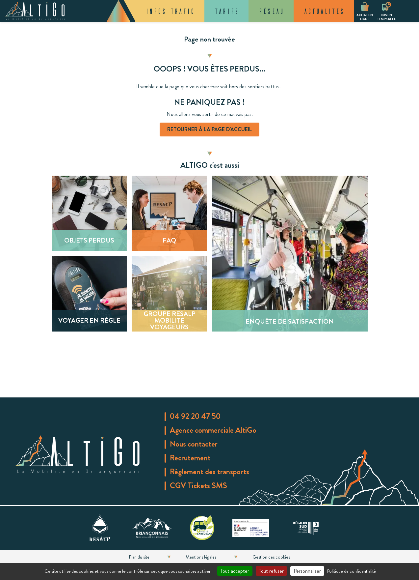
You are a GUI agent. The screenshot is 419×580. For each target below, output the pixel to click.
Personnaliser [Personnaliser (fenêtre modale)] (307, 571)
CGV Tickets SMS (198, 485)
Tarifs (226, 11)
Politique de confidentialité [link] (351, 571)
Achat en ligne (364, 17)
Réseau (271, 11)
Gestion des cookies (271, 557)
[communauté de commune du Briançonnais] (152, 526)
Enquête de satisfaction (290, 321)
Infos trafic (170, 11)
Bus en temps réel (386, 17)
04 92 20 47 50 (195, 416)
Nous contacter (194, 444)
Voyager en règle (89, 320)
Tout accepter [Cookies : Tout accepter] (235, 571)
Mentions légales (201, 557)
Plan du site (139, 557)
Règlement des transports (209, 471)
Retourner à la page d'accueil (209, 129)
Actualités (323, 11)
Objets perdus (89, 240)
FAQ (169, 240)
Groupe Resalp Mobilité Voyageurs (170, 320)
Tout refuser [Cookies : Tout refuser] (271, 571)
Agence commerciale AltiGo (213, 430)
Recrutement (190, 457)
